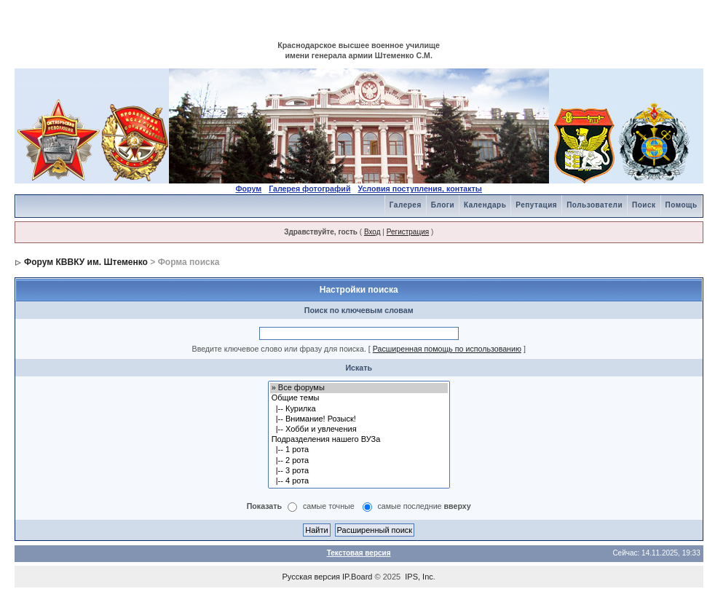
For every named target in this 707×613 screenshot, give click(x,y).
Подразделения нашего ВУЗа (359, 440)
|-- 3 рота (359, 471)
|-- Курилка (359, 409)
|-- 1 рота (359, 450)
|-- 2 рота (359, 461)
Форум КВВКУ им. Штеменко (86, 262)
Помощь (681, 205)
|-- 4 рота (359, 481)
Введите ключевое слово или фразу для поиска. (279, 348)
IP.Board (357, 576)
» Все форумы (359, 388)
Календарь (485, 205)
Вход (372, 232)
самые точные (329, 506)
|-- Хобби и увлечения (359, 429)
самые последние (424, 506)
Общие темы (359, 398)
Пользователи (594, 205)
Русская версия (311, 576)
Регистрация (408, 232)
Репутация (536, 205)
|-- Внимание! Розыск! (359, 419)
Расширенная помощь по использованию (447, 348)
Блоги (442, 205)
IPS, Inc (419, 576)
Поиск (644, 205)
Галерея (406, 205)
